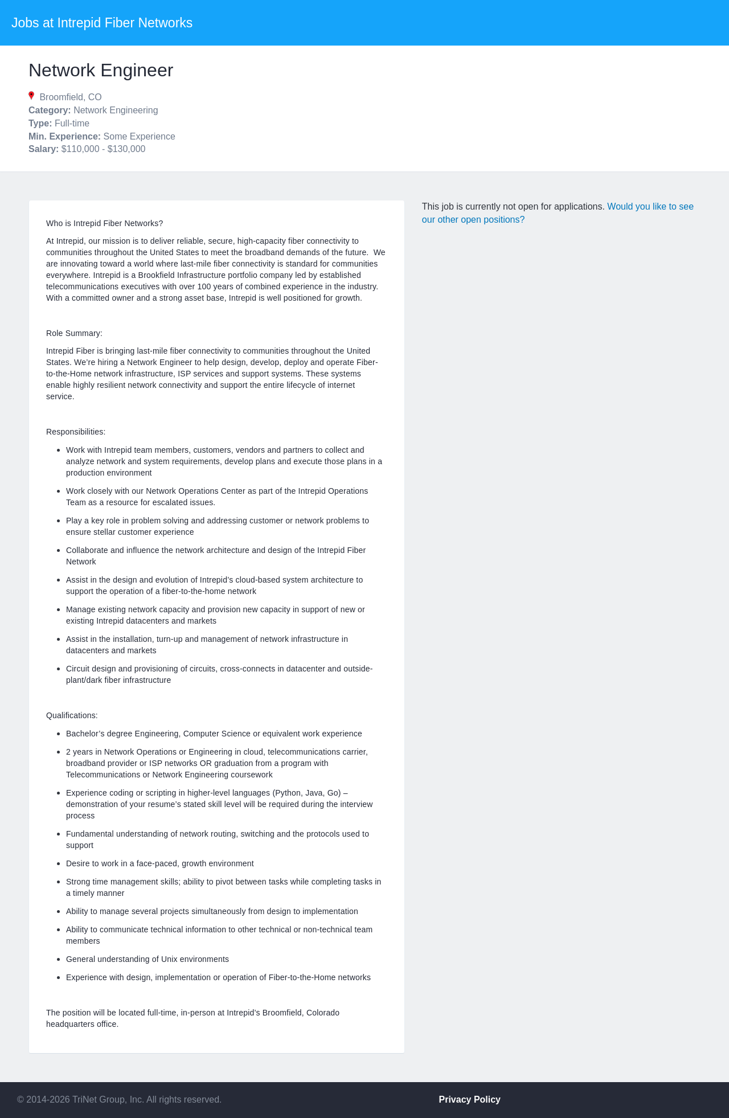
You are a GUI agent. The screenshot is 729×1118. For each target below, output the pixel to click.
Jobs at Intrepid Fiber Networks (102, 22)
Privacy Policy (470, 1099)
